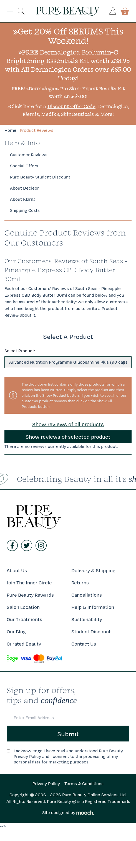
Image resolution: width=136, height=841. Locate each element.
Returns (80, 582)
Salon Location (23, 607)
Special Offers (24, 166)
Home (10, 130)
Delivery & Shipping (93, 570)
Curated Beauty (24, 644)
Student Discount (91, 631)
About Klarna (23, 199)
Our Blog (16, 631)
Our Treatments (24, 619)
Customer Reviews (28, 155)
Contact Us (83, 644)
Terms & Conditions (84, 784)
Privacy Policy (46, 784)
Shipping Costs (25, 210)
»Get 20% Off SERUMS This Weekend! (68, 36)
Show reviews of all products (68, 424)
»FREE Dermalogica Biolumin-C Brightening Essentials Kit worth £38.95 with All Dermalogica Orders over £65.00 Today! (68, 65)
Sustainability (86, 619)
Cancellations (86, 595)
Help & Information (92, 607)
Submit (68, 733)
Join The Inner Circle (29, 582)
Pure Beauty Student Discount (40, 177)
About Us (17, 570)
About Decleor (24, 188)
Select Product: (19, 351)
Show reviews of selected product (68, 436)
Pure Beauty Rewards (30, 595)
